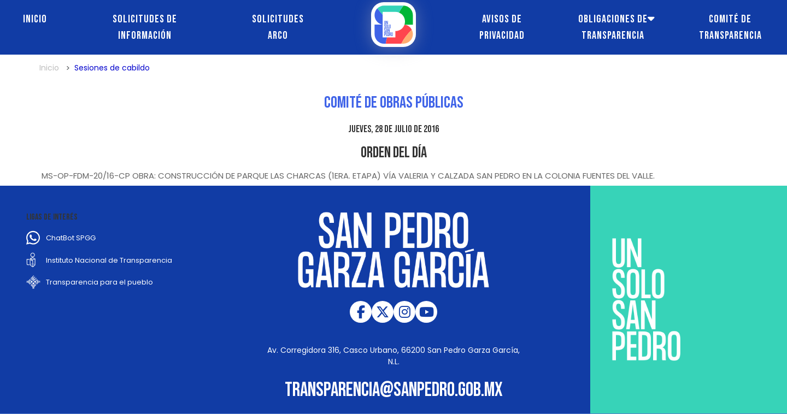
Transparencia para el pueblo (99, 282)
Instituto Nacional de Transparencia (109, 260)
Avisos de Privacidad (502, 27)
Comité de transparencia (730, 27)
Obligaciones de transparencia (613, 27)
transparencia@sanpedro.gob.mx (394, 390)
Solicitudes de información (145, 27)
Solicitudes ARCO (278, 27)
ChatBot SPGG (71, 238)
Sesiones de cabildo (112, 67)
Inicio (35, 19)
